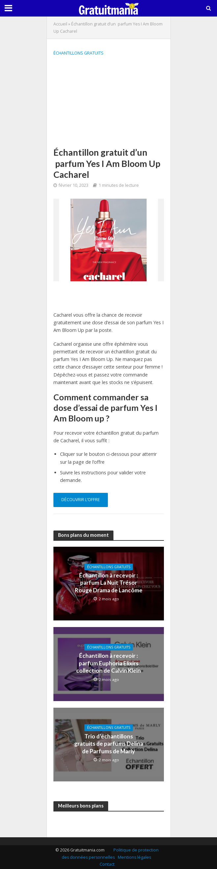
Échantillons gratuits (78, 53)
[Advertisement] (108, 102)
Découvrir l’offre (80, 499)
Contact (107, 864)
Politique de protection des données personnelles (110, 853)
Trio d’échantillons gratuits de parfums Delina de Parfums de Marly (108, 744)
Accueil (60, 24)
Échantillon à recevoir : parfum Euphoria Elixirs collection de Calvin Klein (108, 663)
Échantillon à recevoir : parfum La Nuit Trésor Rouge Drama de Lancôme (108, 583)
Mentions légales (134, 857)
